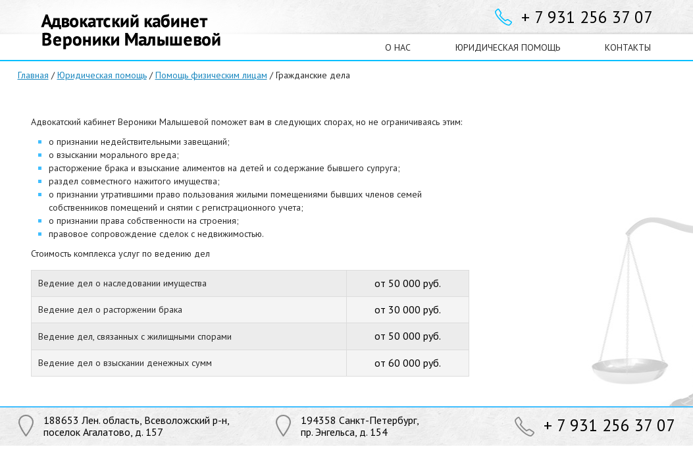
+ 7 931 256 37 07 (587, 17)
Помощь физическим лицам (211, 75)
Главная (33, 75)
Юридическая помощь (102, 75)
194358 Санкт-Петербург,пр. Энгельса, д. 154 (360, 425)
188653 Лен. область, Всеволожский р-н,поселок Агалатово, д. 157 (136, 425)
